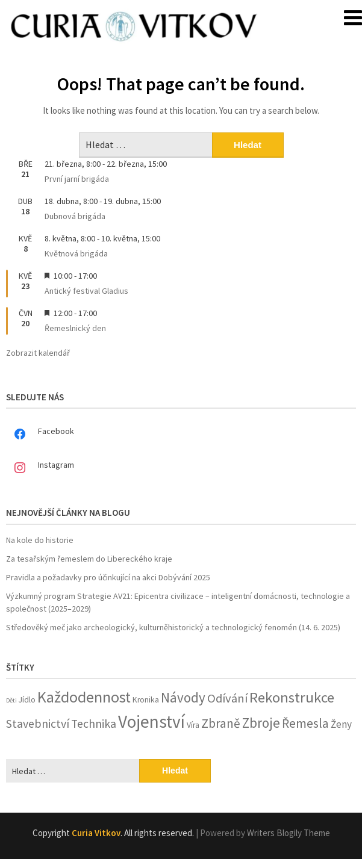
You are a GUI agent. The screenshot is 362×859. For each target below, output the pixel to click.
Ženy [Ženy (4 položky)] (341, 724)
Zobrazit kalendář (38, 352)
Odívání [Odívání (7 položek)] (227, 698)
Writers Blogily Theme (288, 833)
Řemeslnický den (75, 328)
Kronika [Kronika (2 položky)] (146, 700)
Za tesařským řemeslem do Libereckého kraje (89, 558)
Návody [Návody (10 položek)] (183, 697)
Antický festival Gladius (86, 290)
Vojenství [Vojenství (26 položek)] (151, 721)
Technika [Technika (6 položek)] (93, 723)
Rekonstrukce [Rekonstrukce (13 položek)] (291, 697)
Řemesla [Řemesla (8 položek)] (305, 723)
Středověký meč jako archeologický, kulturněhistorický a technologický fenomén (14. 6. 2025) (173, 627)
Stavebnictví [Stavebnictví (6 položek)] (37, 723)
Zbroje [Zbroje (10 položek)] (261, 722)
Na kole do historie (39, 540)
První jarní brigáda (77, 178)
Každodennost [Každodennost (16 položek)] (84, 697)
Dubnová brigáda (75, 216)
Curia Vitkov (96, 833)
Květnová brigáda (76, 253)
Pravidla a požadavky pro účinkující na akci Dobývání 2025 (108, 577)
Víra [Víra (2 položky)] (193, 725)
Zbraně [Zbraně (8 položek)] (220, 723)
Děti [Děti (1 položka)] (11, 700)
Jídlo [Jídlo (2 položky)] (27, 700)
